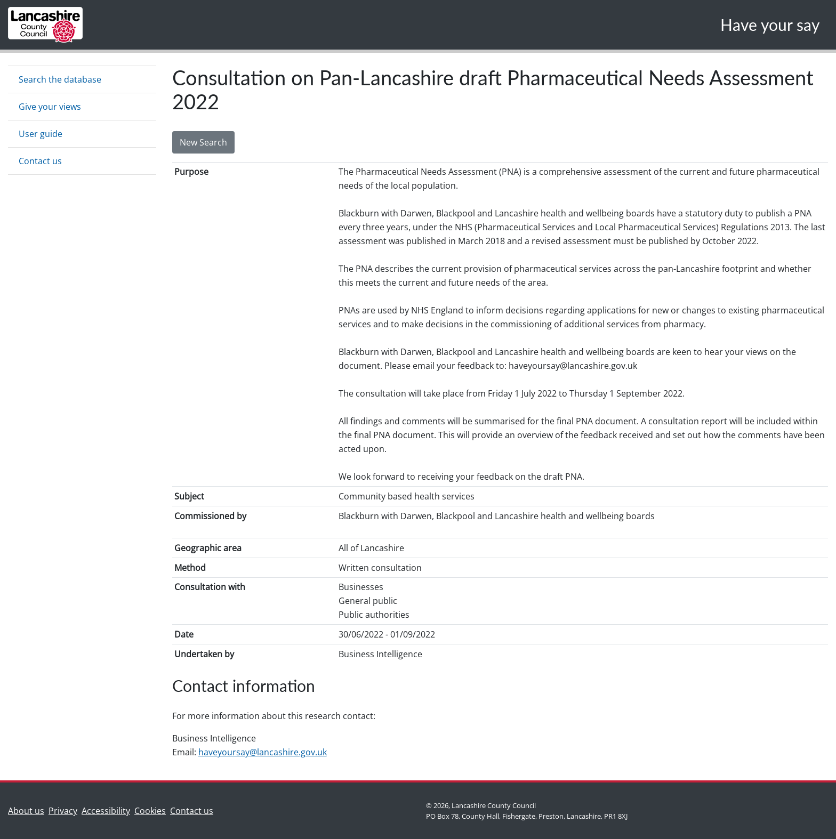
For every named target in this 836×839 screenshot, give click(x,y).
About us (28, 810)
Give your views (50, 106)
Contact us (40, 161)
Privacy (63, 811)
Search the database (60, 79)
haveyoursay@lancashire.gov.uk (262, 752)
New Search (203, 142)
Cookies (150, 811)
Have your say (769, 24)
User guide (40, 134)
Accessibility (106, 811)
